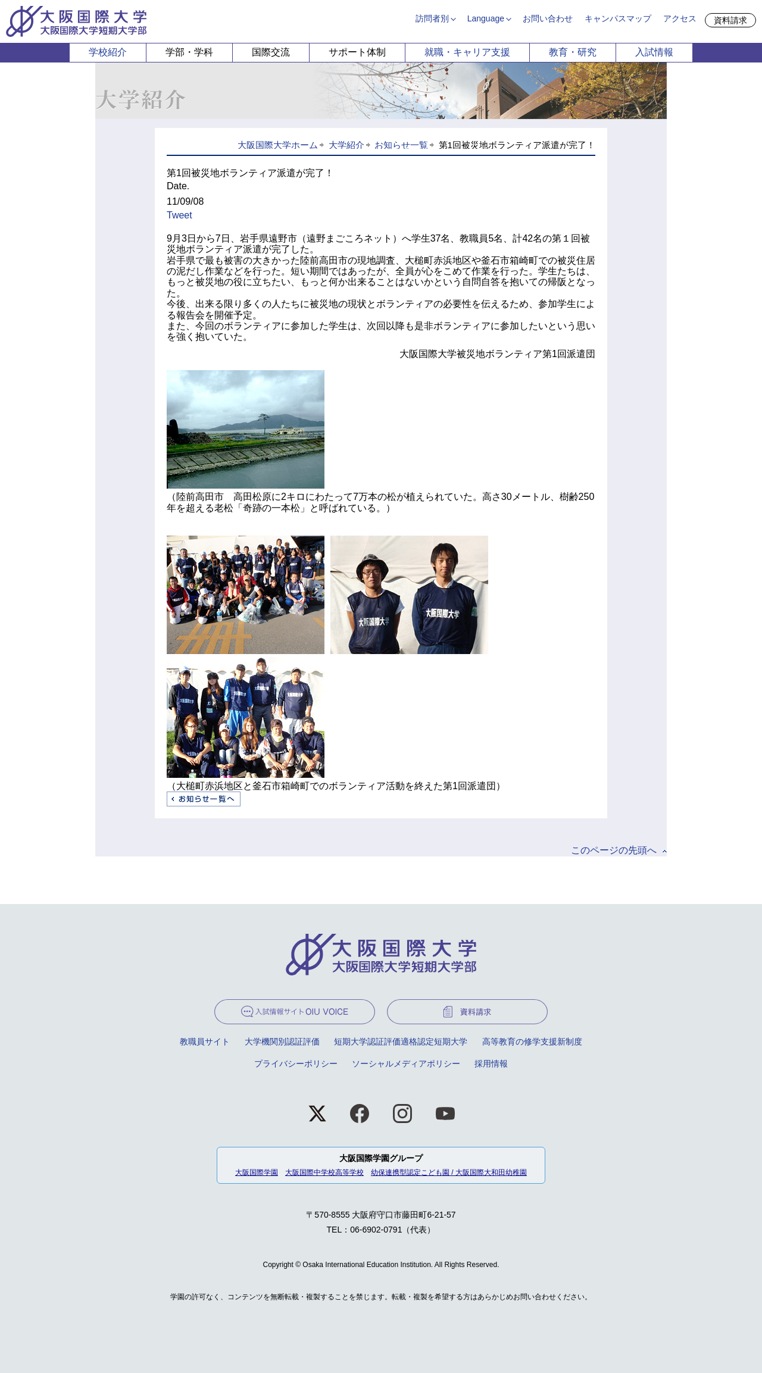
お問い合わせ (548, 18)
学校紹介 (108, 52)
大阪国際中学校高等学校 (324, 1172)
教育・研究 (573, 52)
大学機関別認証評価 (282, 1041)
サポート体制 (357, 52)
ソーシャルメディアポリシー (406, 1063)
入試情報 (654, 52)
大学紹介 (346, 145)
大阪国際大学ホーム (278, 145)
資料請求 (730, 20)
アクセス (680, 18)
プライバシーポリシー (296, 1063)
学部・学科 (189, 52)
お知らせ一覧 (401, 145)
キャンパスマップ (618, 18)
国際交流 (271, 52)
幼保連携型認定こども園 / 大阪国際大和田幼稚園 (449, 1172)
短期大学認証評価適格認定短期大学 (400, 1041)
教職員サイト (205, 1041)
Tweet (179, 215)
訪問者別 (432, 18)
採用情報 (491, 1063)
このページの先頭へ (614, 850)
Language (485, 18)
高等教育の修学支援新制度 (532, 1041)
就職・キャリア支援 (467, 52)
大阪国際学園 (256, 1172)
